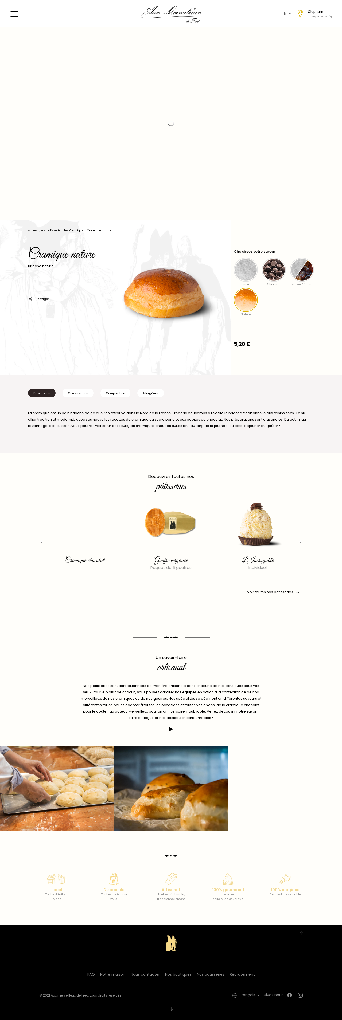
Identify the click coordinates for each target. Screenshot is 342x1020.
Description (41, 393)
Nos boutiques (178, 974)
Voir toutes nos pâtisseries (272, 592)
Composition (115, 393)
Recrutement (242, 974)
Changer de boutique (321, 16)
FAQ (91, 974)
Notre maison (112, 974)
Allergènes (151, 393)
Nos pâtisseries (210, 974)
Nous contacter (145, 974)
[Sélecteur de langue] (251, 995)
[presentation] (41, 541)
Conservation (78, 393)
